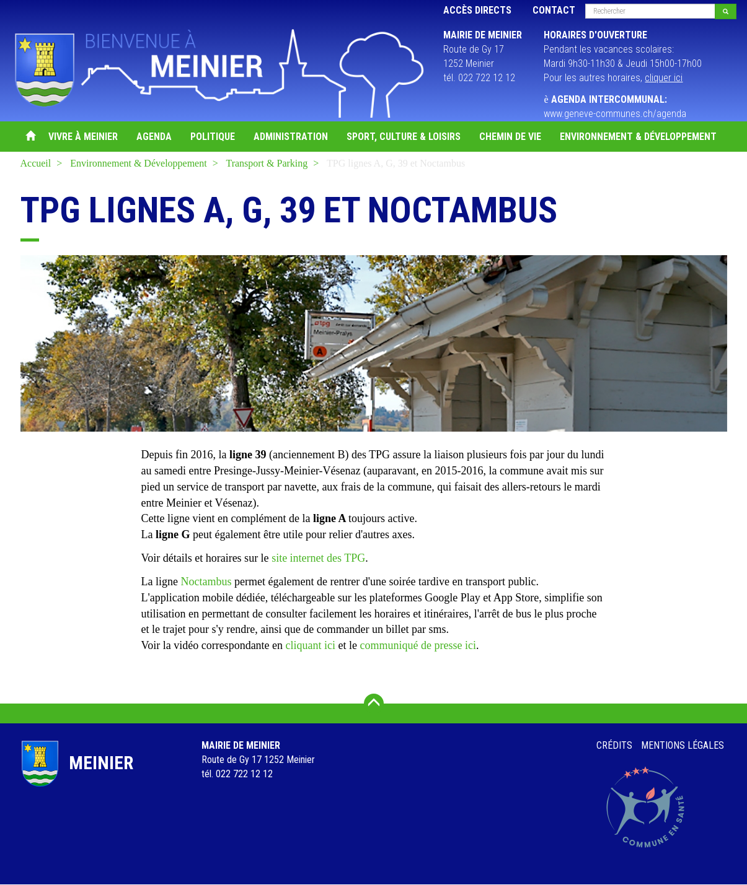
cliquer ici (664, 78)
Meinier (101, 763)
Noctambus (205, 581)
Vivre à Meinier (83, 136)
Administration (291, 136)
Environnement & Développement (638, 136)
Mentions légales (682, 745)
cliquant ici (310, 645)
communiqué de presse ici (418, 645)
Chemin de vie (510, 136)
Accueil (29, 136)
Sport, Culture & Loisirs (404, 136)
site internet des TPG (318, 558)
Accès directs (477, 10)
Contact (554, 10)
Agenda (154, 136)
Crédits (614, 745)
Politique (212, 136)
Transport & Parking (266, 163)
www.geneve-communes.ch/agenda (615, 114)
